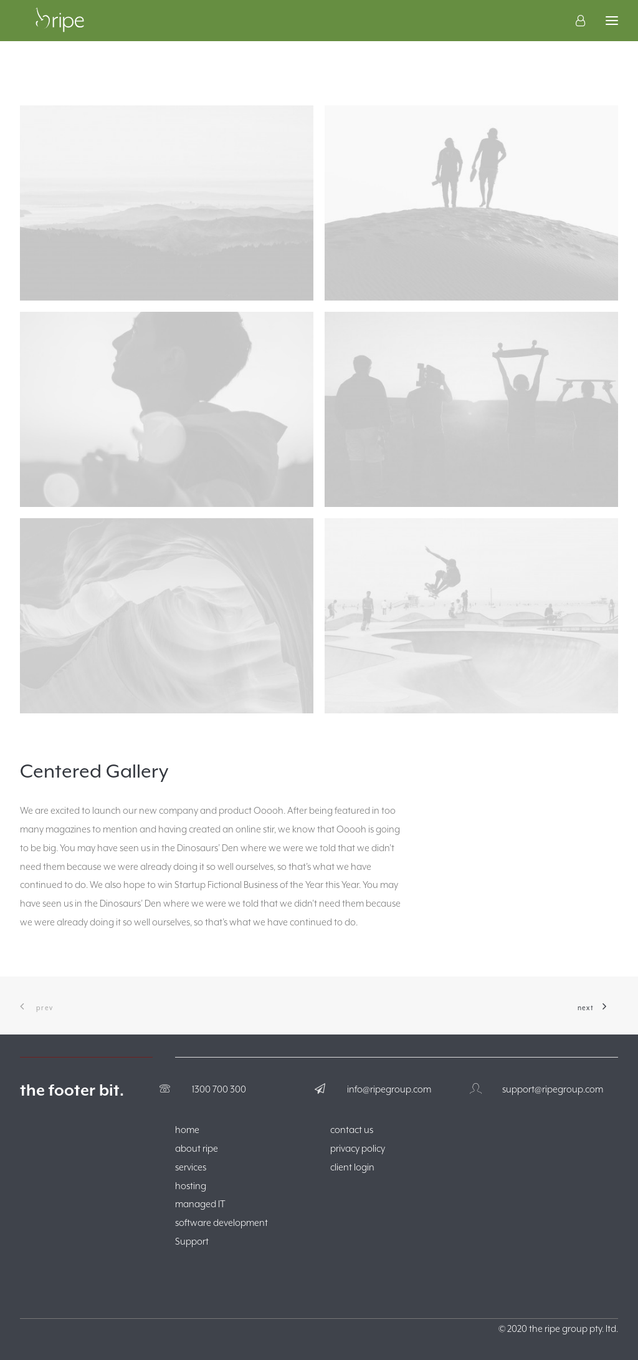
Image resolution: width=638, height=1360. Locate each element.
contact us (351, 1129)
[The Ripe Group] (61, 30)
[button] (166, 203)
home (187, 1129)
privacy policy (357, 1148)
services (190, 1167)
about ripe (196, 1148)
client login (352, 1167)
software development (221, 1222)
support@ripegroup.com (552, 1089)
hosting (190, 1185)
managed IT (200, 1203)
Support (192, 1241)
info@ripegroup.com (389, 1089)
